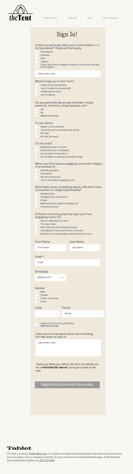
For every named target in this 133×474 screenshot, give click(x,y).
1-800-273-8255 (46, 460)
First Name (42, 242)
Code (38, 308)
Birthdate (41, 271)
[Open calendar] (62, 278)
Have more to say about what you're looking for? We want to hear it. (64, 336)
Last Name (76, 242)
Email (38, 256)
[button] (49, 326)
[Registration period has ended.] (67, 384)
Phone (66, 308)
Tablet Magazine (38, 453)
